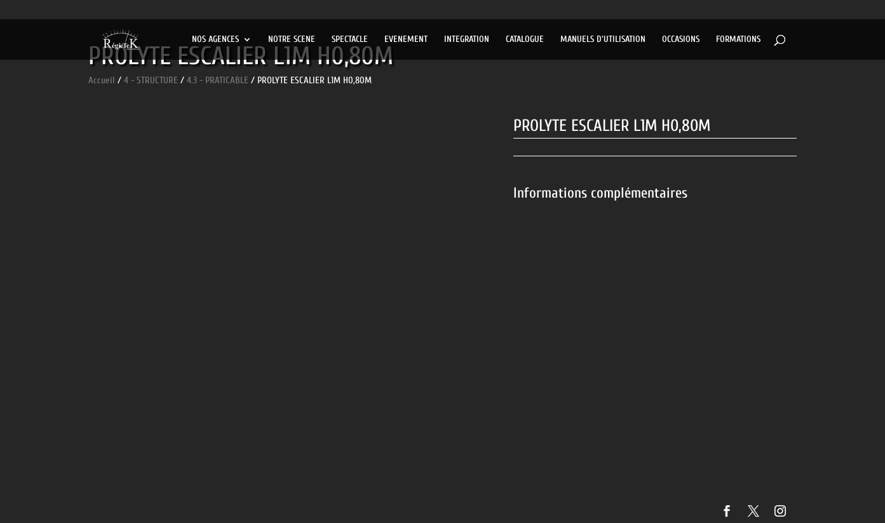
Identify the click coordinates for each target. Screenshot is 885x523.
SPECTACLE (350, 39)
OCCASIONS (680, 39)
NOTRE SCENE (291, 39)
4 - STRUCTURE (151, 80)
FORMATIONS (738, 39)
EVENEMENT (406, 39)
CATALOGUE (525, 39)
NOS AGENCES (215, 39)
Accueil (101, 80)
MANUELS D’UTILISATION (602, 39)
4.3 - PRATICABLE (217, 80)
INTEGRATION (466, 39)
